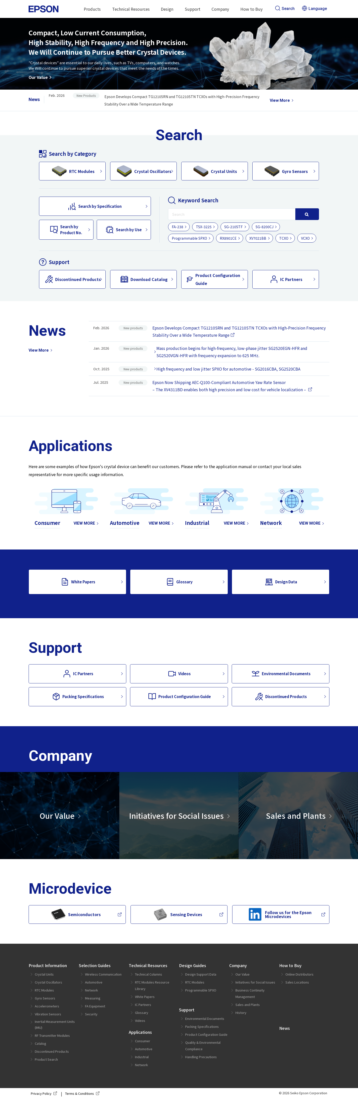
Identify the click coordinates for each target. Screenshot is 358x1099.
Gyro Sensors (286, 171)
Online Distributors (299, 974)
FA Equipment (95, 1006)
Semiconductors (76, 914)
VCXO (305, 238)
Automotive (93, 982)
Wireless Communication (103, 974)
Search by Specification (95, 206)
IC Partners (286, 279)
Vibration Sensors (48, 1014)
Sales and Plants (296, 815)
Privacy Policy (45, 1094)
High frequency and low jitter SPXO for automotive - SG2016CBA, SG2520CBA (228, 369)
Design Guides (192, 965)
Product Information (48, 965)
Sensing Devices (177, 914)
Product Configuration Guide (213, 279)
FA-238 (177, 226)
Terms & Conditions (83, 1094)
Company (220, 9)
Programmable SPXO (189, 238)
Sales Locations (297, 982)
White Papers (78, 582)
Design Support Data (200, 974)
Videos (179, 673)
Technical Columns (148, 974)
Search (285, 9)
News (284, 1028)
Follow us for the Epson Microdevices (280, 914)
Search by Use (124, 229)
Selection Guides (95, 965)
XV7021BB (257, 238)
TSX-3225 (204, 226)
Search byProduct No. (66, 229)
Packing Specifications (78, 696)
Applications (140, 1032)
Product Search (46, 1059)
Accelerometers (47, 1006)
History (240, 1012)
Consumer (142, 1041)
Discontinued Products (73, 279)
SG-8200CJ (264, 226)
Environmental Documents (281, 673)
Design (167, 9)
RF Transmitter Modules (52, 1035)
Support (192, 9)
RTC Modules (73, 171)
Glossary (179, 582)
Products (92, 9)
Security (91, 1014)
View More (280, 100)
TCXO (283, 238)
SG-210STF (233, 226)
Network (91, 990)
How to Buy (251, 9)
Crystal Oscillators (144, 171)
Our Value (38, 77)
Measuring (92, 998)
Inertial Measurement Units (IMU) (55, 1024)
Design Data (281, 582)
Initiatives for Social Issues (176, 815)
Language (314, 9)
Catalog (40, 1043)
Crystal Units (215, 171)
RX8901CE (228, 238)
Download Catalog (144, 279)
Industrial (142, 1056)
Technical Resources (131, 9)
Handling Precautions (201, 1056)
